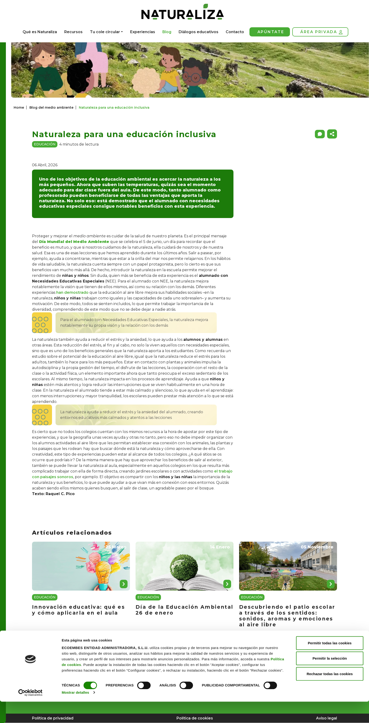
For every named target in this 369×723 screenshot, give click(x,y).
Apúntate (270, 32)
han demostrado (72, 292)
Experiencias (142, 32)
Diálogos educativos (198, 32)
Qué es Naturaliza (40, 32)
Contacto (235, 32)
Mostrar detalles (75, 714)
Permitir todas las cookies (330, 664)
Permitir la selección (330, 680)
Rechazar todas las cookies (330, 695)
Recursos (73, 32)
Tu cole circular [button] (105, 32)
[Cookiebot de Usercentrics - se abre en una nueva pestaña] (30, 713)
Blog (166, 32)
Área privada (321, 32)
